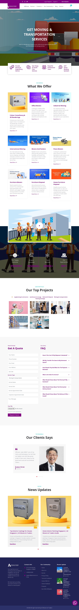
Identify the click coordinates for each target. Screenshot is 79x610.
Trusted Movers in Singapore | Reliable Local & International (67, 571)
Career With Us (45, 581)
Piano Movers (58, 149)
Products (39, 6)
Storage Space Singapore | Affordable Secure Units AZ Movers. (66, 582)
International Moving (17, 149)
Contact (61, 6)
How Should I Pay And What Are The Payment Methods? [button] (55, 368)
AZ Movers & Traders (46, 608)
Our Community (48, 6)
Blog (56, 6)
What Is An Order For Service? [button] (51, 374)
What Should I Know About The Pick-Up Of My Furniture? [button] (55, 381)
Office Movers (36, 106)
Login (45, 1)
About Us (44, 570)
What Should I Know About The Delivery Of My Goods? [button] (55, 395)
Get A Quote (65, 1)
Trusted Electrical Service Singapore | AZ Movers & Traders (66, 593)
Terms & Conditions (47, 578)
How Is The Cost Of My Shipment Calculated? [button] (55, 355)
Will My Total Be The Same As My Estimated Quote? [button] (55, 361)
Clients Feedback (46, 583)
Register (50, 1)
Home (26, 6)
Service (32, 6)
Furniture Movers (16, 182)
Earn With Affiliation (47, 589)
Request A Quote (14, 415)
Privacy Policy (45, 575)
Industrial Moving (59, 106)
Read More (13, 130)
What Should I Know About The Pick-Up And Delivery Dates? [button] (54, 388)
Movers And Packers (39, 149)
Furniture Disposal (38, 182)
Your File (10, 406)
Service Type (11, 375)
